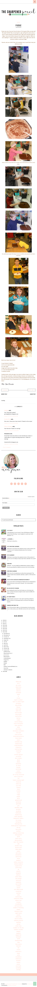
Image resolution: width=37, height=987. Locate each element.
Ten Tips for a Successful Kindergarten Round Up (18, 579)
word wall (18, 966)
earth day (18, 769)
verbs (18, 955)
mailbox (18, 831)
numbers (18, 860)
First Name (4, 502)
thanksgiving (18, 940)
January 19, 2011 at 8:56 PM (11, 416)
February (6, 648)
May (5, 643)
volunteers (18, 959)
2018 (4, 620)
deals (18, 760)
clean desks (18, 738)
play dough (19, 878)
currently (18, 756)
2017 (4, 621)
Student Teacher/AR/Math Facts (10, 666)
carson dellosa (18, 722)
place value (18, 876)
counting (18, 751)
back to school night (18, 701)
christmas (18, 729)
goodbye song (18, 807)
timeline (18, 946)
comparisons (18, 743)
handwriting (18, 814)
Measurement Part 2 (8, 653)
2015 (4, 625)
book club (18, 709)
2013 (4, 628)
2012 (4, 630)
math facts (18, 838)
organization (18, 866)
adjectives (18, 687)
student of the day (18, 928)
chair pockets (18, 725)
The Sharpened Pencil (9, 983)
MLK (5, 664)
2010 (4, 671)
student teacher (18, 929)
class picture (18, 734)
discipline (18, 763)
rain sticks (18, 884)
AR (18, 696)
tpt (18, 948)
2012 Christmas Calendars (13, 546)
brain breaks (18, 712)
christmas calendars (18, 731)
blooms (18, 707)
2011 (4, 631)
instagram (18, 822)
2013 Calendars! (10, 555)
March (5, 646)
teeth (18, 938)
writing (18, 969)
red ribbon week (18, 889)
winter (18, 964)
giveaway (18, 802)
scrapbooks (18, 904)
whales (18, 962)
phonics (18, 875)
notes (18, 858)
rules (18, 895)
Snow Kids (9, 563)
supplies (18, 933)
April (5, 645)
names (18, 851)
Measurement (6, 656)
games (18, 796)
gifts (18, 798)
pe (18, 869)
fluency (18, 787)
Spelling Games (7, 651)
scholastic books (18, 898)
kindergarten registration (18, 825)
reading (18, 886)
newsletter (18, 855)
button (18, 718)
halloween (18, 813)
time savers (18, 944)
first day (18, 785)
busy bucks (18, 714)
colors (18, 740)
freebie (18, 791)
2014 (4, 626)
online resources (18, 862)
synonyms (18, 937)
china (18, 727)
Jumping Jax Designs (12, 985)
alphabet (18, 689)
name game (18, 849)
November (6, 635)
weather (18, 960)
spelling (18, 922)
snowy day (18, 917)
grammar (18, 809)
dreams (19, 767)
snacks (18, 915)
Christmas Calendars (12, 571)
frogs (18, 793)
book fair (18, 711)
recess (18, 887)
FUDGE (5, 663)
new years (18, 853)
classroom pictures (18, 736)
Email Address (6, 498)
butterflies (18, 716)
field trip (18, 784)
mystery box (18, 847)
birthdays (18, 703)
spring (18, 924)
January (5, 649)
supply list (18, 935)
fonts (18, 789)
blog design (18, 705)
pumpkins (18, 882)
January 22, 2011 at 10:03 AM (11, 430)
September (6, 638)
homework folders (18, 818)
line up (18, 827)
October (6, 636)
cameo (18, 720)
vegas (18, 953)
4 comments (4, 390)
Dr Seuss (18, 765)
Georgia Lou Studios (31, 983)
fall (18, 778)
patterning (18, 867)
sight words (18, 913)
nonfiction (18, 856)
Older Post (33, 394)
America (18, 691)
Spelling (5, 661)
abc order (18, 685)
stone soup (18, 926)
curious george (18, 754)
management (18, 835)
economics (18, 773)
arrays (18, 698)
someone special (18, 920)
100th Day (18, 681)
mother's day (18, 845)
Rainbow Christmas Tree (12, 605)
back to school (18, 700)
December (6, 633)
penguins (18, 873)
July (5, 641)
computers (18, 747)
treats (18, 949)
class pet (18, 732)
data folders (18, 758)
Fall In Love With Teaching (13, 588)
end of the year (18, 776)
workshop (18, 968)
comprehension (18, 745)
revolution (18, 891)
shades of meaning (18, 907)
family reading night (18, 780)
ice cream (18, 820)
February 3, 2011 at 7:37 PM (11, 444)
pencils (19, 871)
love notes (18, 829)
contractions (18, 749)
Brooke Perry (7, 419)
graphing (18, 811)
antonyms (18, 692)
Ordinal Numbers (7, 658)
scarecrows (18, 897)
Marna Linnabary (8, 426)
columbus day (18, 742)
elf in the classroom (18, 774)
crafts (18, 753)
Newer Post (4, 394)
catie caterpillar (18, 723)
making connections (18, 833)
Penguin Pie (6, 659)
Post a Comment (7, 447)
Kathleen (6, 410)
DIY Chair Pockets (11, 596)
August (5, 640)
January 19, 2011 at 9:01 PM (11, 423)
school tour (18, 900)
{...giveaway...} (10, 539)
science (18, 902)
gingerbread (18, 800)
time (18, 942)
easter (18, 771)
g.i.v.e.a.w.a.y (10, 530)
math (18, 836)
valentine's (18, 951)
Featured (18, 782)
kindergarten (18, 824)
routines (18, 893)
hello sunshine (18, 816)
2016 (4, 623)
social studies (18, 918)
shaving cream (18, 911)
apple (18, 694)
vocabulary (19, 957)
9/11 (18, 683)
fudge (18, 22)
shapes (18, 909)
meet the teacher (18, 842)
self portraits (18, 906)
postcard (18, 880)
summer (18, 931)
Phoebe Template (18, 983)
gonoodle (18, 804)
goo (18, 805)
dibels (18, 762)
